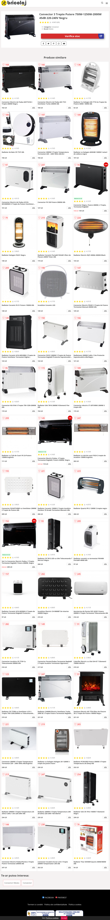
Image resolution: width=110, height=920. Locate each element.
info (33, 108)
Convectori (27, 883)
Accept (64, 918)
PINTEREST (61, 897)
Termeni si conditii (35, 904)
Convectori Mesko (11, 883)
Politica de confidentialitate (55, 904)
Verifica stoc (84, 36)
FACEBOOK (48, 897)
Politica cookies (75, 904)
